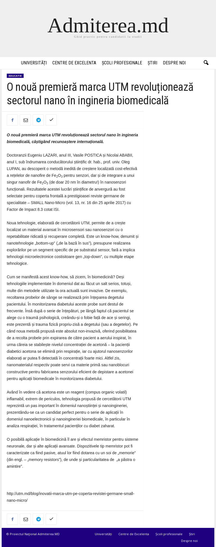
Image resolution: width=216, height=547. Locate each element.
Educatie (15, 76)
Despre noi (174, 62)
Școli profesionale (122, 62)
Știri (152, 62)
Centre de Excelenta (74, 62)
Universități (34, 62)
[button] (206, 63)
